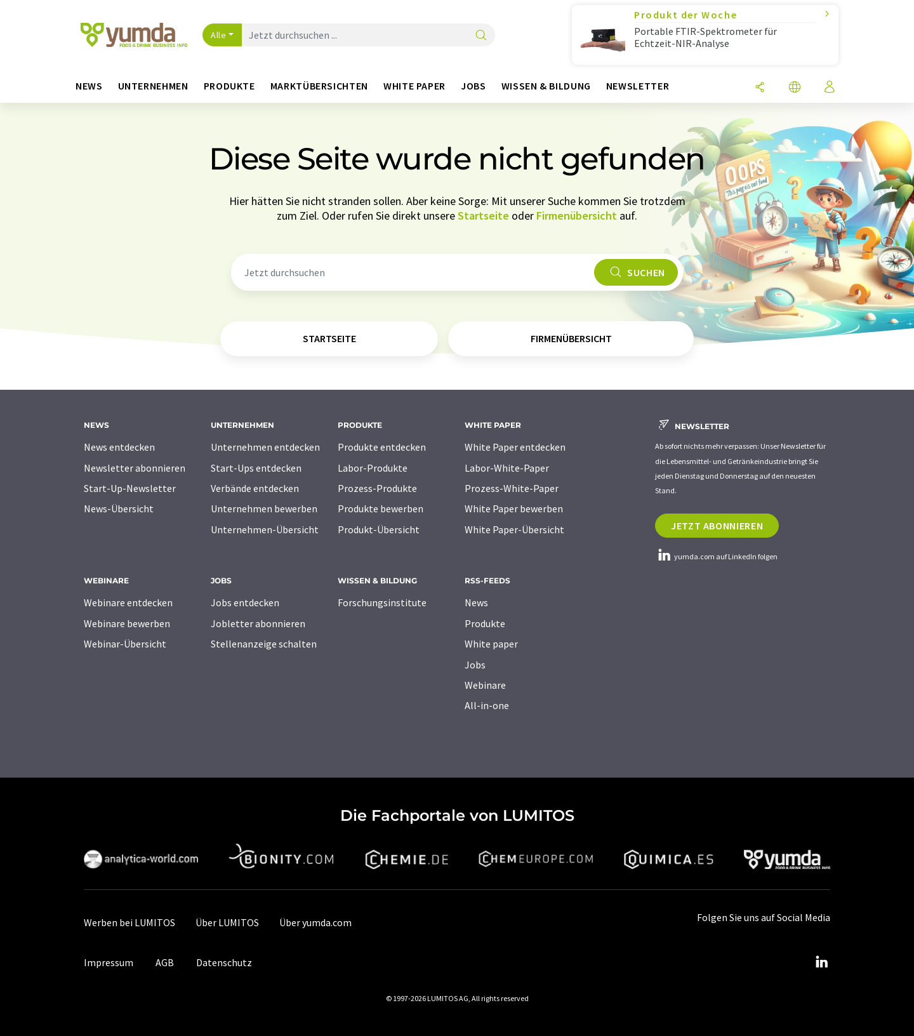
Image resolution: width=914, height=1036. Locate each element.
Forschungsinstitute (382, 602)
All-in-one (487, 705)
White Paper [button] (414, 86)
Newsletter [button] (637, 86)
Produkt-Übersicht (379, 529)
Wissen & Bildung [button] (546, 86)
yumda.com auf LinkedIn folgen (716, 556)
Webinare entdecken (128, 602)
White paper (491, 643)
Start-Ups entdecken (256, 468)
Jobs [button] (473, 86)
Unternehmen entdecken (265, 447)
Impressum (108, 962)
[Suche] (481, 36)
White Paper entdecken (515, 447)
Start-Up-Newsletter (130, 488)
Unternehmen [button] (153, 86)
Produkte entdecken (382, 447)
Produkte (485, 623)
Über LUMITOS (227, 922)
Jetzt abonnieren (717, 525)
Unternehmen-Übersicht (265, 529)
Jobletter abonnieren (258, 623)
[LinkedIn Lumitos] (821, 962)
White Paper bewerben (514, 508)
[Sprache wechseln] (795, 88)
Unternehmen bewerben (264, 508)
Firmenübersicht (576, 215)
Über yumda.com (315, 922)
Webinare (485, 685)
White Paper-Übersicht (514, 529)
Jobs (475, 664)
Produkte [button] (229, 86)
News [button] (89, 86)
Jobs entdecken (245, 602)
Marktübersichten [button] (319, 86)
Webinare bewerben (127, 623)
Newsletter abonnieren (134, 468)
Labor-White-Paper (507, 468)
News (476, 602)
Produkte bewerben (380, 508)
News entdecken (119, 447)
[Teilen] (760, 88)
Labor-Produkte (372, 468)
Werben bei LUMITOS (129, 922)
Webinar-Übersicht (125, 643)
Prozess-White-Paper (512, 488)
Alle (218, 35)
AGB (165, 962)
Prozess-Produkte (377, 488)
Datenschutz (224, 962)
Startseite (483, 215)
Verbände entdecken (255, 488)
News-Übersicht (119, 508)
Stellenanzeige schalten (264, 643)
